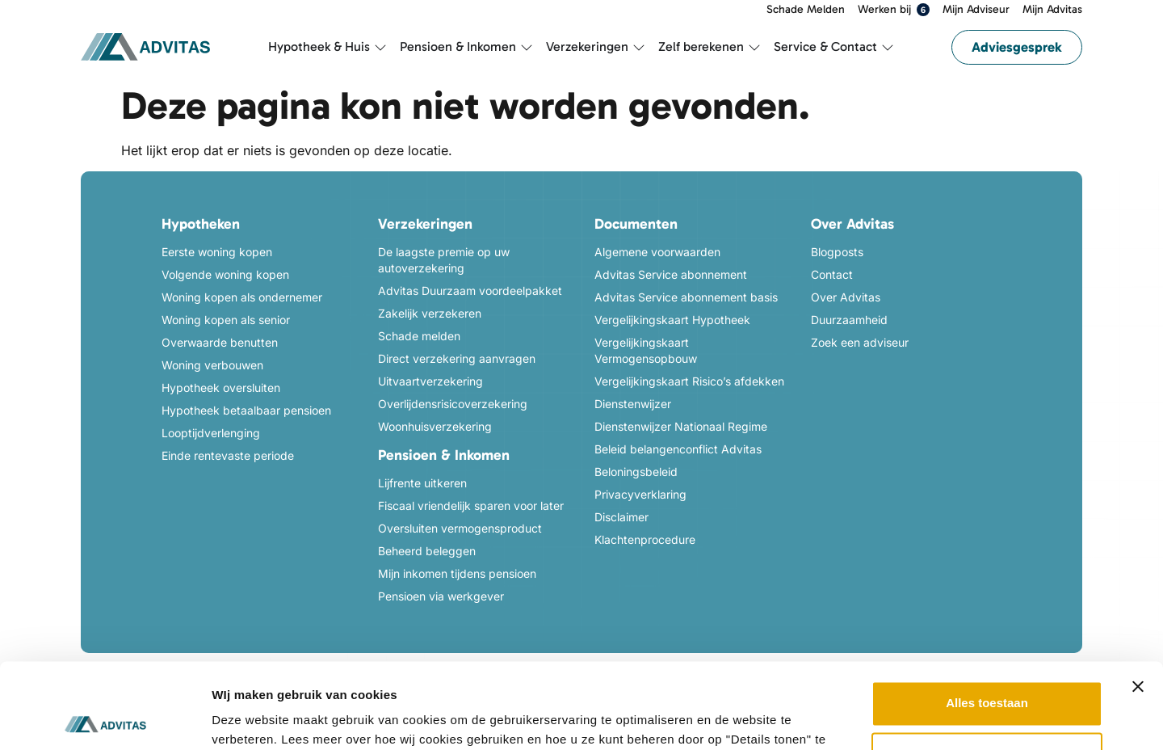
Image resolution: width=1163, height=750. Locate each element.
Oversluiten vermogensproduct (460, 528)
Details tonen (250, 718)
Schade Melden (805, 9)
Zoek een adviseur (860, 342)
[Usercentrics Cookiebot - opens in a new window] (104, 718)
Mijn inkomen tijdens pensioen (457, 573)
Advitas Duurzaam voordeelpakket (470, 290)
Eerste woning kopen (217, 252)
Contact (832, 274)
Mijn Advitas (1052, 9)
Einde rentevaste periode (228, 455)
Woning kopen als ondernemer (242, 297)
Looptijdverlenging (211, 433)
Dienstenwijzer (632, 404)
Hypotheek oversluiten (221, 387)
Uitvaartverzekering (430, 381)
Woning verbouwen (212, 365)
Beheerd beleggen (427, 551)
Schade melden (419, 336)
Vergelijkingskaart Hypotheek (672, 320)
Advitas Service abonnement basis (686, 297)
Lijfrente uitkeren (422, 483)
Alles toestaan (987, 618)
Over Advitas (845, 297)
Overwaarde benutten (220, 342)
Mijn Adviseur (976, 9)
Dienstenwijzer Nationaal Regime (680, 426)
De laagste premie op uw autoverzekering (444, 260)
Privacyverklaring (640, 494)
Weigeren (986, 669)
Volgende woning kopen (225, 274)
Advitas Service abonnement (670, 274)
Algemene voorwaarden (657, 252)
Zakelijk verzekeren (429, 313)
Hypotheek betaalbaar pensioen (246, 410)
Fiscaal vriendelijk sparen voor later (471, 505)
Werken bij (894, 9)
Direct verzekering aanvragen (456, 358)
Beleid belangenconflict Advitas (678, 449)
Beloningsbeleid (636, 471)
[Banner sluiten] (1138, 601)
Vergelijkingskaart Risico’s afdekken (689, 381)
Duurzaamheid (849, 320)
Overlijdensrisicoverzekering (452, 404)
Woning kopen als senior (226, 320)
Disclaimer (621, 517)
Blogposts (837, 252)
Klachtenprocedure (644, 539)
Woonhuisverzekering (435, 426)
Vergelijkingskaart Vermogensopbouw (645, 350)
